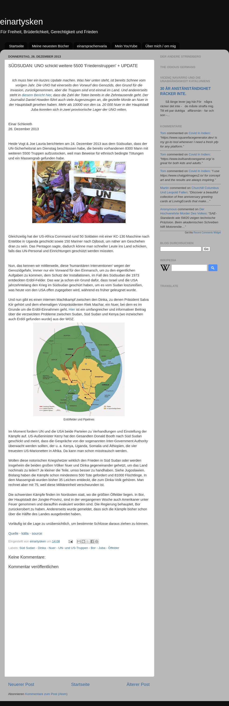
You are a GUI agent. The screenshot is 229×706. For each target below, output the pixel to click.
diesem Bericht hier (36, 95)
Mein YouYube (126, 46)
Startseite (16, 46)
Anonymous (168, 209)
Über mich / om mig (160, 46)
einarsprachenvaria (92, 46)
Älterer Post (138, 684)
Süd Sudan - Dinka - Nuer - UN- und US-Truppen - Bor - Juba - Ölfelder (69, 548)
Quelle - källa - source (25, 533)
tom (163, 133)
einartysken (21, 21)
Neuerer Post (21, 684)
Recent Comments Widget (207, 232)
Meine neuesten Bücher (50, 46)
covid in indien (199, 133)
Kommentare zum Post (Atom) (46, 694)
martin (164, 188)
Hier (72, 309)
